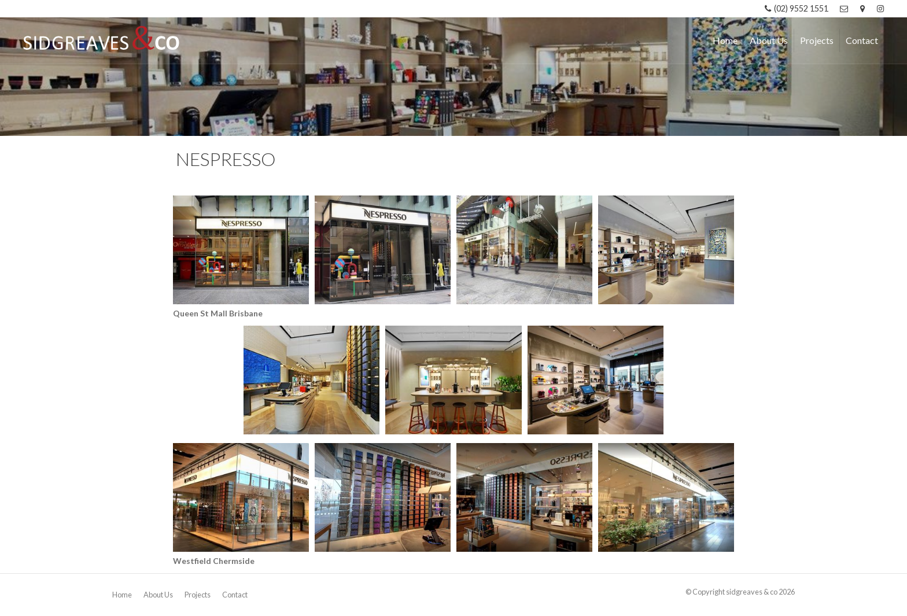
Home (122, 594)
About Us (158, 594)
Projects (198, 594)
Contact (235, 594)
